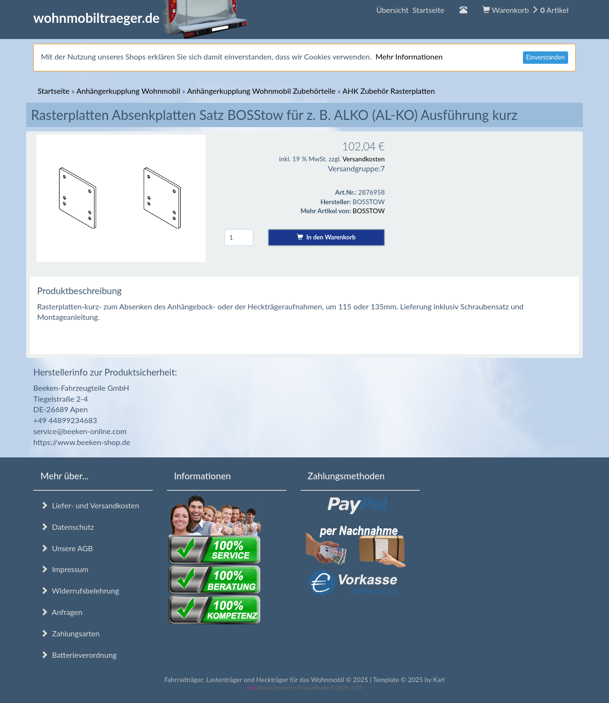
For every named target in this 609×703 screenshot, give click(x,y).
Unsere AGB (66, 548)
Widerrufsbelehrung (79, 590)
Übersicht (410, 9)
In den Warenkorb (326, 237)
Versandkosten (364, 159)
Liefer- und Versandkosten (89, 505)
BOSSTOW (369, 211)
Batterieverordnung (78, 654)
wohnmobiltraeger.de (140, 18)
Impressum (64, 569)
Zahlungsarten (69, 633)
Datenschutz (67, 526)
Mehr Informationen (408, 56)
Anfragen (61, 611)
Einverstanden (545, 57)
